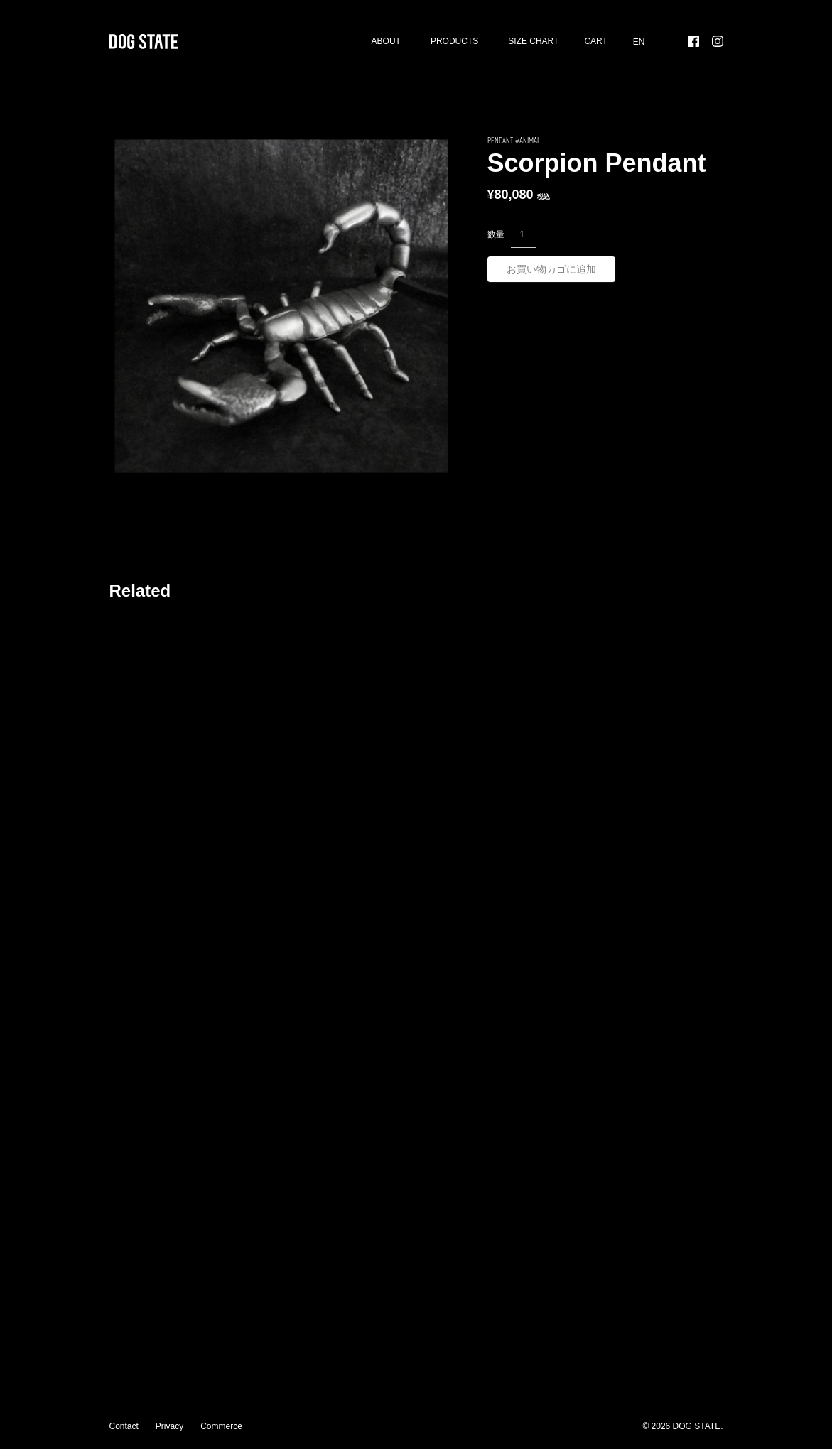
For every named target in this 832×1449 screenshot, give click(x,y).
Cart (595, 42)
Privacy (169, 1426)
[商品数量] (523, 235)
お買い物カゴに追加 (551, 269)
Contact (124, 1426)
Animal (529, 140)
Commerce (221, 1426)
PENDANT (500, 140)
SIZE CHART (533, 42)
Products (454, 42)
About (386, 42)
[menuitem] (639, 41)
